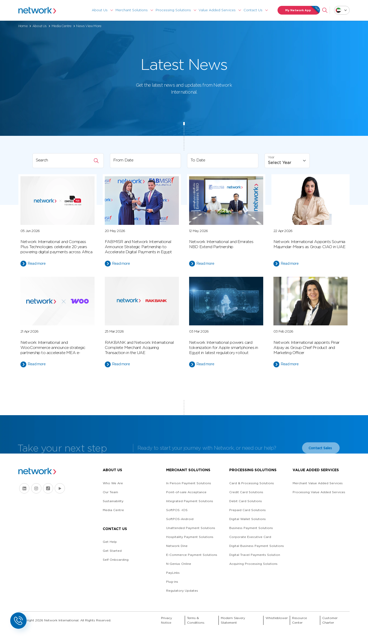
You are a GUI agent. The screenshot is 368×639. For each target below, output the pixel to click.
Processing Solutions (173, 10)
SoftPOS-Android (179, 519)
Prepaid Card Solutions (247, 510)
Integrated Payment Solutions (189, 501)
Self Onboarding (116, 559)
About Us (100, 10)
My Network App (302, 10)
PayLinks (173, 573)
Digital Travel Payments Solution (254, 555)
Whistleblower (277, 618)
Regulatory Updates (182, 590)
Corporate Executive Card (250, 537)
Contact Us (253, 10)
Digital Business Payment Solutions (256, 546)
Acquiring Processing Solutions (253, 564)
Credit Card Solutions (246, 492)
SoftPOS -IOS (177, 510)
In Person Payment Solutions (188, 483)
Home (23, 26)
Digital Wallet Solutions (247, 519)
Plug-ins (172, 581)
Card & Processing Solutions (251, 483)
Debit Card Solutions (245, 501)
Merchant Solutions (132, 10)
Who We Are (113, 483)
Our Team (110, 492)
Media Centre (61, 26)
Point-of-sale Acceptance (186, 492)
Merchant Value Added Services (318, 483)
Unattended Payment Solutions (190, 528)
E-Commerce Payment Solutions (191, 555)
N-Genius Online (178, 564)
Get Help (110, 542)
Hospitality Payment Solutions (189, 537)
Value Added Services (217, 10)
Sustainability (113, 501)
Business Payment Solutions (251, 528)
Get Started (112, 551)
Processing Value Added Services (319, 492)
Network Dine (177, 546)
